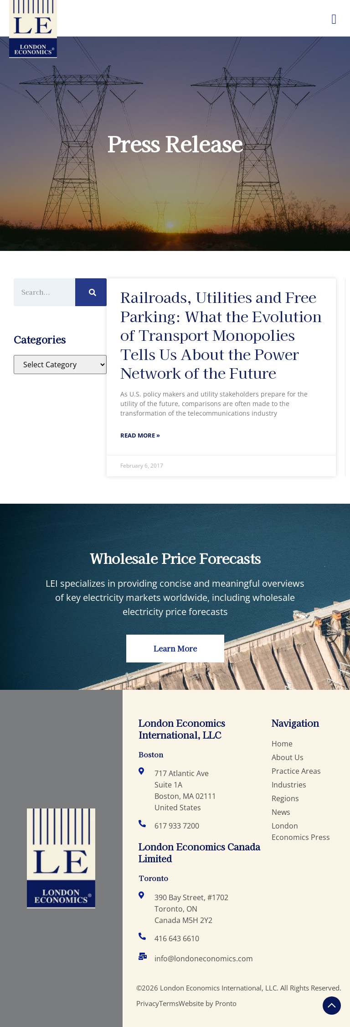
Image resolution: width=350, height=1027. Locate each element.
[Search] (91, 292)
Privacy (147, 1003)
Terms (169, 1003)
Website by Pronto (208, 1003)
